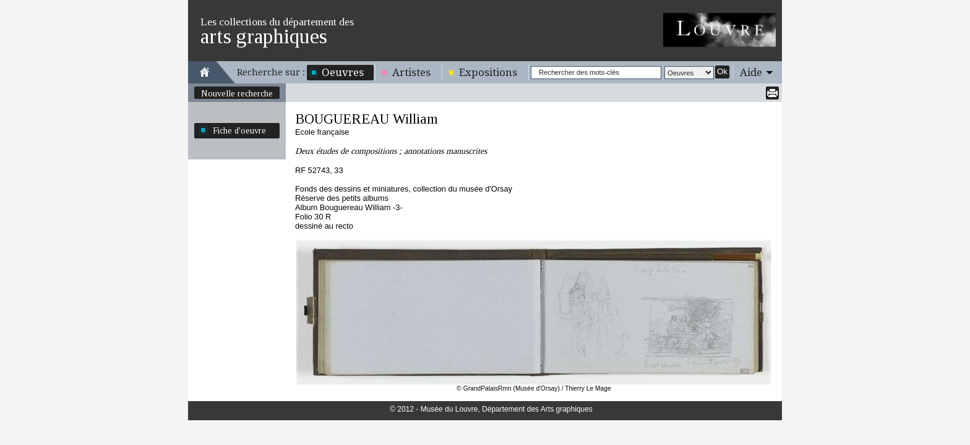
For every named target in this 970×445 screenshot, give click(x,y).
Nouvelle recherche (237, 93)
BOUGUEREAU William (366, 119)
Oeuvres (343, 72)
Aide (751, 72)
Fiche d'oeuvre (239, 130)
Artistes (411, 72)
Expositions (488, 72)
